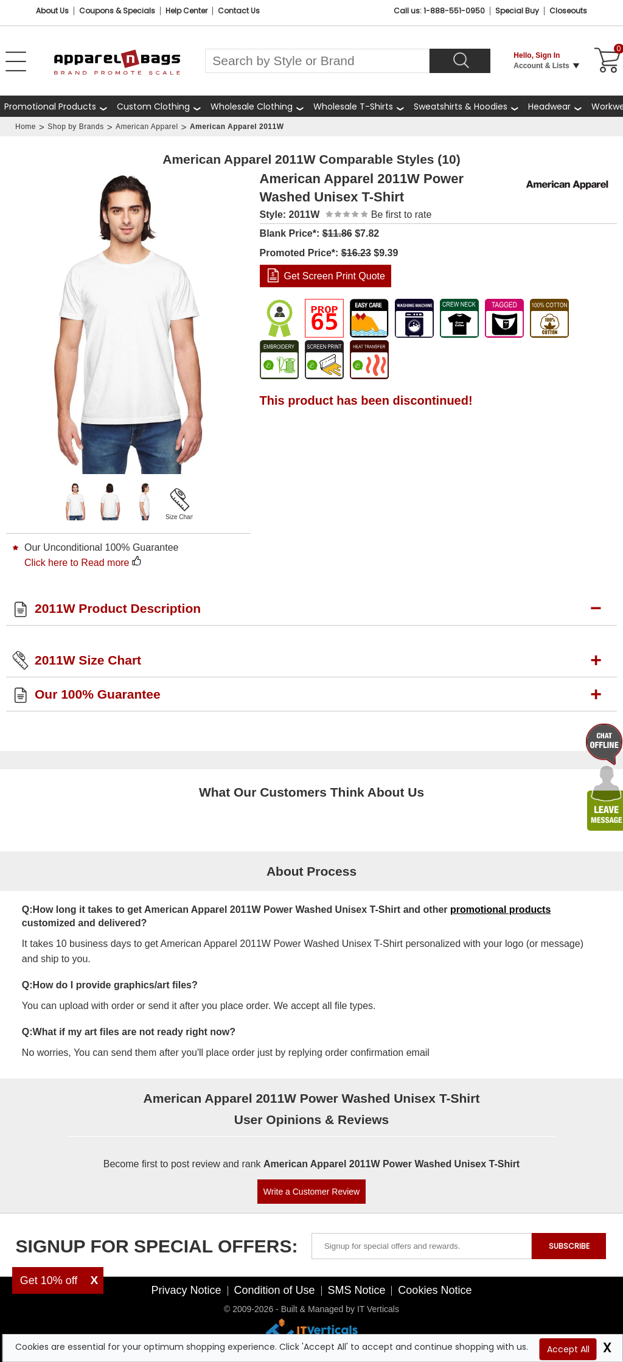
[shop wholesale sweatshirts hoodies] (466, 106)
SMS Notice (356, 1290)
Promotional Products (50, 106)
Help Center (186, 10)
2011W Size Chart (88, 660)
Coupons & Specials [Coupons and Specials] (117, 10)
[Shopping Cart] (605, 60)
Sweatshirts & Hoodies (460, 106)
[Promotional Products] (56, 106)
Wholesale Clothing (252, 106)
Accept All (568, 1349)
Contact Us (239, 10)
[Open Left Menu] (16, 61)
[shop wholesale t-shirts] (359, 106)
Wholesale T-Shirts (353, 106)
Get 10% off (49, 1280)
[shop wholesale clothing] (257, 106)
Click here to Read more (77, 562)
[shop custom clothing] (159, 106)
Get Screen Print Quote (334, 276)
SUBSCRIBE (569, 1246)
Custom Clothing (153, 106)
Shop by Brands (75, 126)
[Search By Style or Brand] (317, 61)
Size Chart (179, 517)
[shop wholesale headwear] (555, 106)
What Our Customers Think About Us (311, 792)
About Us (52, 10)
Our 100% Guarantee (98, 694)
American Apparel (147, 126)
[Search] (460, 61)
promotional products (500, 909)
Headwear (549, 106)
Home (25, 126)
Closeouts (568, 10)
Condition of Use (274, 1290)
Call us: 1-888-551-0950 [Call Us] (439, 10)
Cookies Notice (435, 1290)
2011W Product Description (118, 608)
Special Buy (517, 10)
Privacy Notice (186, 1290)
